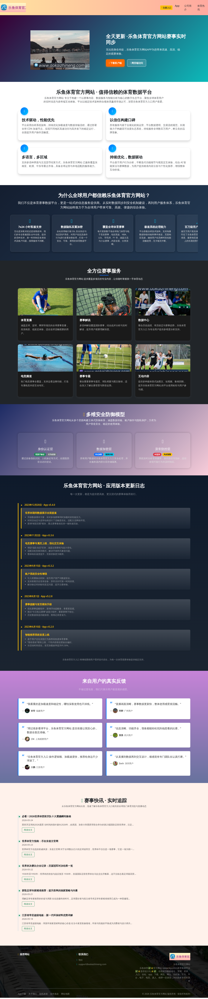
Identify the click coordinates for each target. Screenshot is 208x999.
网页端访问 (136, 62)
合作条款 (54, 995)
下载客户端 (115, 62)
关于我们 (32, 995)
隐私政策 (43, 995)
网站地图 (65, 995)
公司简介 (188, 7)
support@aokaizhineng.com (92, 965)
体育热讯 (201, 7)
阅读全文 (28, 831)
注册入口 (166, 7)
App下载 (22, 995)
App (177, 5)
